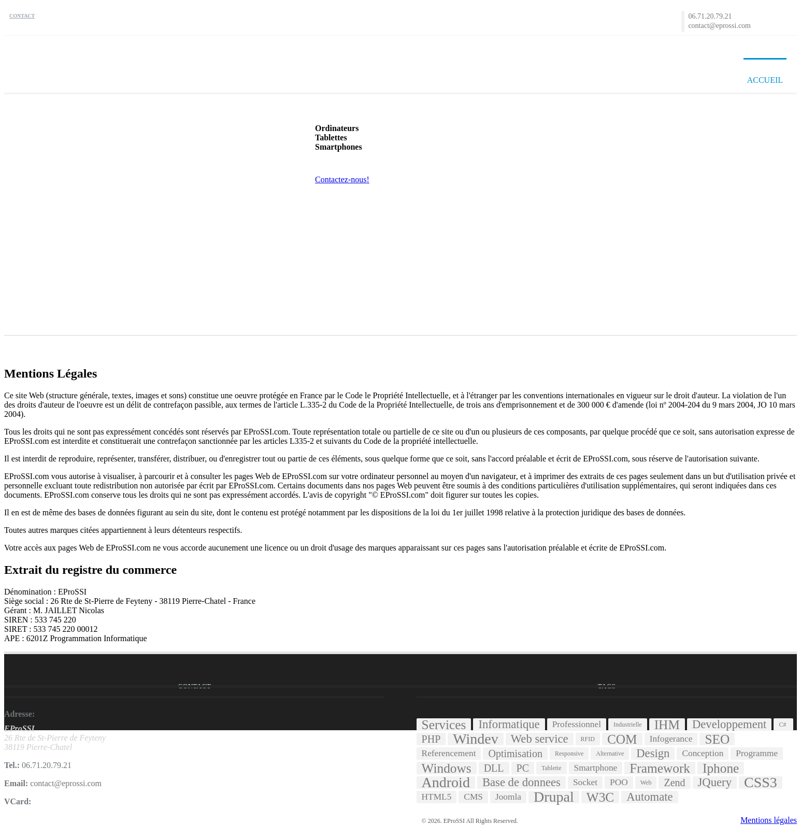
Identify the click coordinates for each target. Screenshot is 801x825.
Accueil (765, 80)
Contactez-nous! (342, 179)
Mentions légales (768, 820)
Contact (22, 16)
